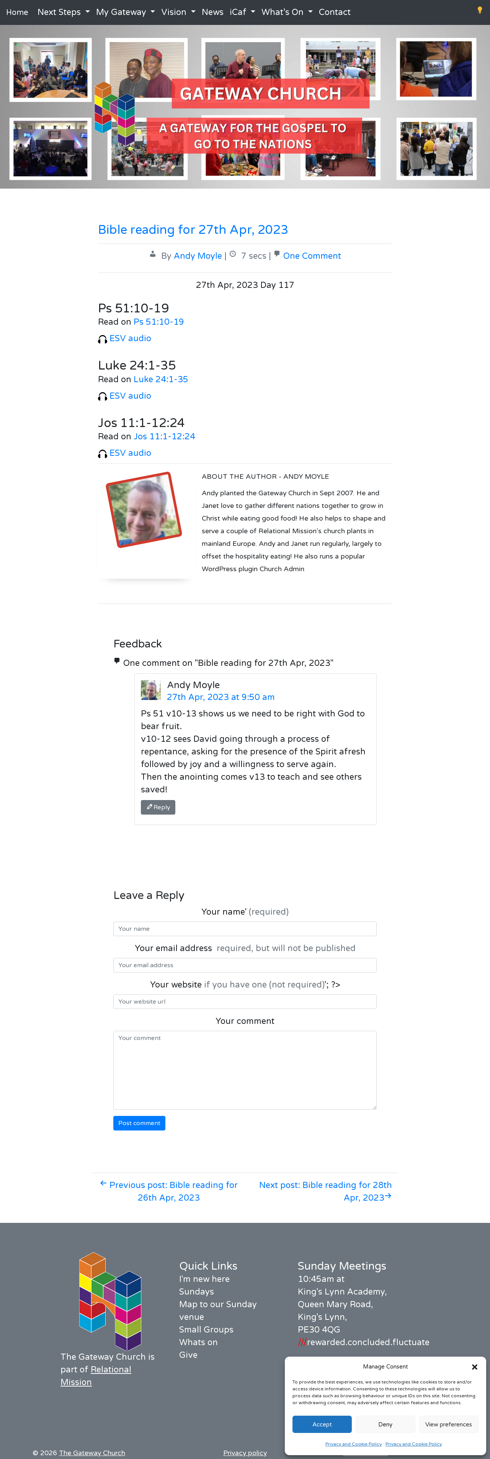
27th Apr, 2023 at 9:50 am (221, 697)
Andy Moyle (198, 256)
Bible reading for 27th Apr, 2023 (193, 230)
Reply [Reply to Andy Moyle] (158, 807)
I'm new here (204, 1279)
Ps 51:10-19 (159, 322)
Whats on (198, 1342)
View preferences (448, 1424)
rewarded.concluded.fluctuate (364, 1342)
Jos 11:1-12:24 (164, 437)
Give (188, 1355)
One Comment (312, 256)
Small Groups (206, 1330)
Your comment (245, 1021)
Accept (322, 1424)
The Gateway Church (92, 1453)
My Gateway (121, 12)
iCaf (238, 12)
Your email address (245, 948)
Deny (385, 1424)
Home (17, 12)
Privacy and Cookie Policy (353, 1444)
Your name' (245, 912)
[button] (475, 1366)
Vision (173, 12)
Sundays (196, 1292)
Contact (335, 12)
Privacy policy (245, 1453)
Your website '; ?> (245, 985)
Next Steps (59, 12)
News (213, 12)
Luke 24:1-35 (161, 379)
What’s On (282, 12)
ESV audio (124, 338)
